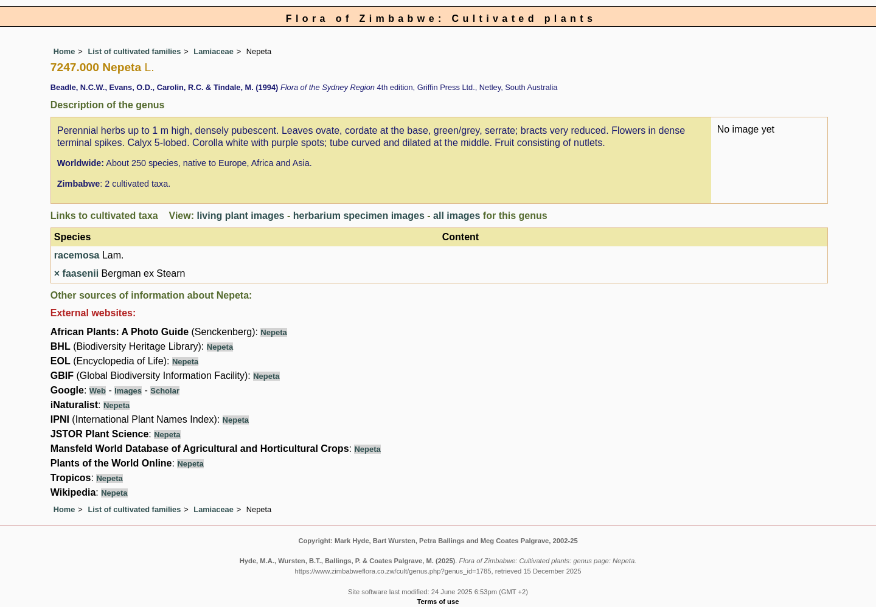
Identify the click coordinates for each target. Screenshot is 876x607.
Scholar (164, 390)
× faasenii (76, 273)
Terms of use (438, 601)
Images (128, 390)
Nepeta (273, 332)
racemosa (77, 255)
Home (64, 51)
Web (97, 390)
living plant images (240, 215)
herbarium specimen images (359, 215)
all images (456, 215)
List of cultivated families (134, 51)
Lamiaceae (213, 51)
